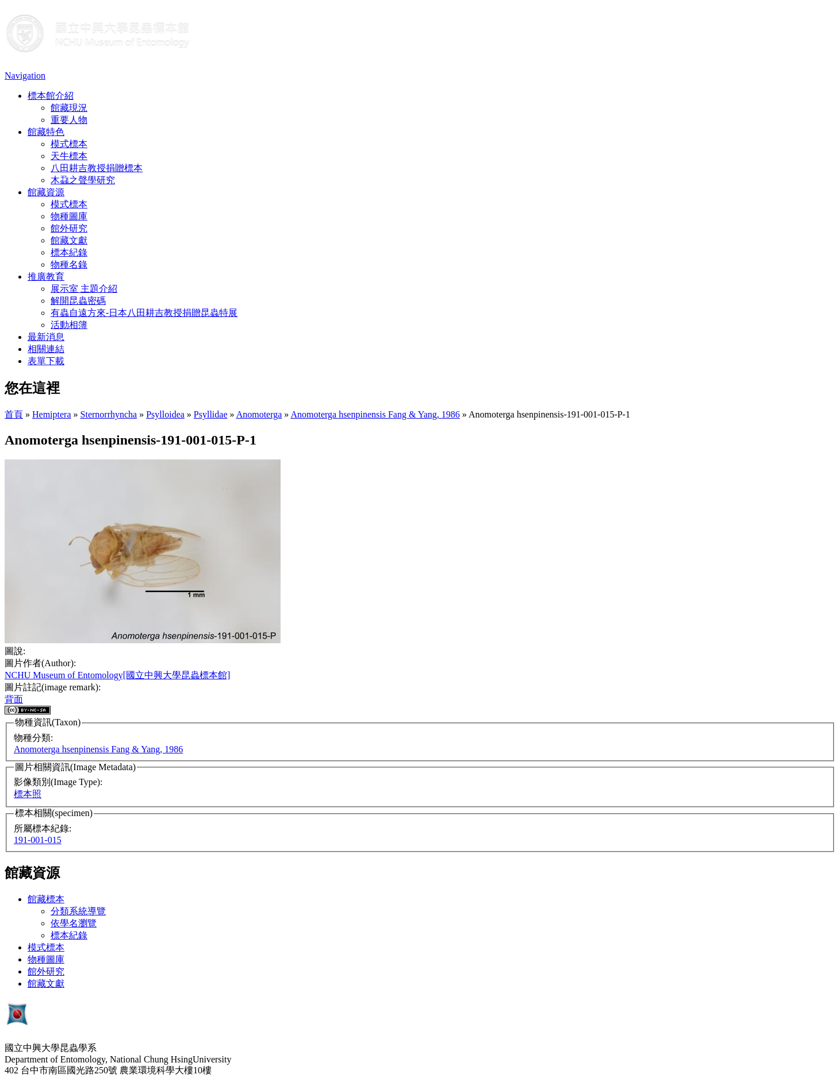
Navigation (25, 75)
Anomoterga (259, 414)
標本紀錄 (69, 252)
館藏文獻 (69, 240)
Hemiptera (51, 414)
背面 (14, 699)
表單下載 (46, 361)
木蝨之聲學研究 (83, 180)
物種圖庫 (69, 216)
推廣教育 (46, 276)
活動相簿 (69, 325)
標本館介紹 (51, 96)
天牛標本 (69, 156)
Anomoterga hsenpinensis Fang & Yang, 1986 (374, 414)
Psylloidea (165, 414)
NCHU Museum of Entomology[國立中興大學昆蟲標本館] (117, 675)
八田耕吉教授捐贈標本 (97, 168)
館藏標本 (46, 899)
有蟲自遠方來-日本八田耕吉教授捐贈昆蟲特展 (144, 313)
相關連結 (46, 349)
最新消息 (46, 337)
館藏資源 (46, 192)
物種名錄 (69, 264)
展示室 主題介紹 (84, 288)
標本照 (27, 794)
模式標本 (69, 144)
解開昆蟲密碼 (78, 301)
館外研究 (69, 228)
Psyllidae (211, 414)
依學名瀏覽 (74, 923)
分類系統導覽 (78, 911)
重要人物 (69, 120)
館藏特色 (46, 132)
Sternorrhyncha (108, 414)
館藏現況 (69, 108)
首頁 (14, 414)
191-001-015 (38, 840)
